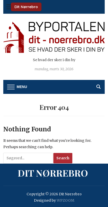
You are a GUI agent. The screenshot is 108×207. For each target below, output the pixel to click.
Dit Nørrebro (26, 7)
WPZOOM (65, 200)
